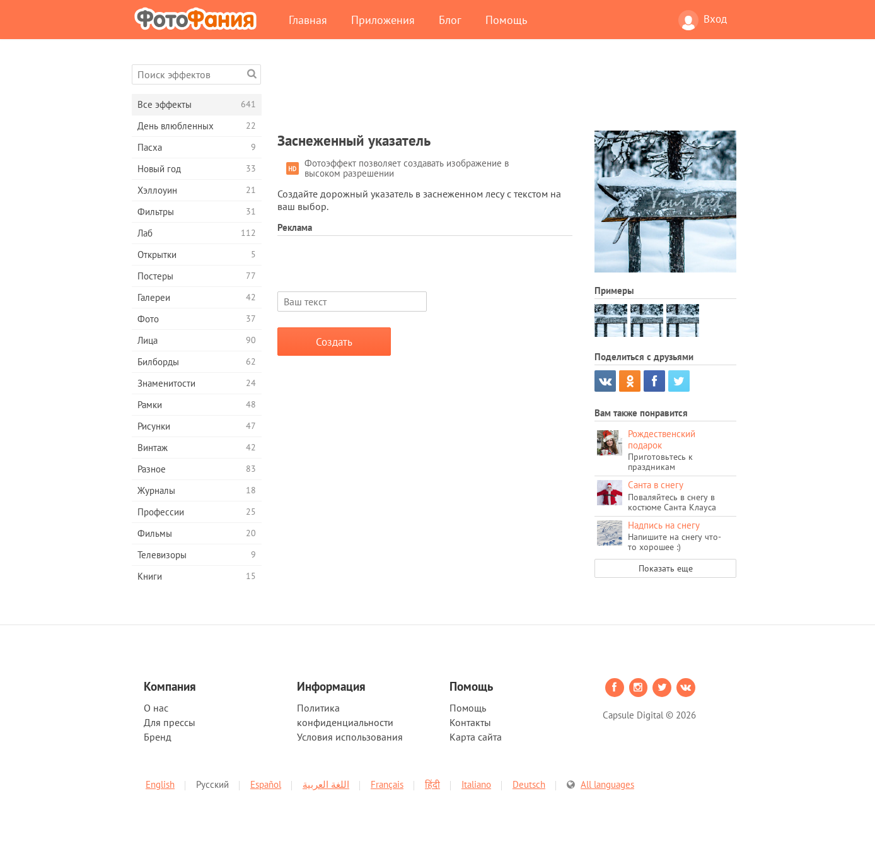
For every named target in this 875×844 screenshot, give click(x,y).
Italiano (476, 784)
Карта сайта (475, 736)
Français (387, 784)
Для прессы (169, 722)
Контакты (470, 722)
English (160, 784)
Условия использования (350, 736)
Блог (450, 19)
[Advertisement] (506, 92)
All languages (607, 784)
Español (265, 784)
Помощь (506, 19)
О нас (156, 707)
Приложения (383, 19)
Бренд (157, 736)
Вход (702, 20)
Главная (308, 19)
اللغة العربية (326, 784)
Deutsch (529, 784)
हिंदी (432, 784)
